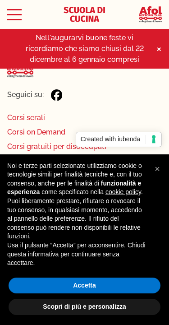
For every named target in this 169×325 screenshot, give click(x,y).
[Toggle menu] (14, 14)
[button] (157, 169)
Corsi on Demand (36, 132)
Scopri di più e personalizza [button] (84, 306)
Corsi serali (26, 117)
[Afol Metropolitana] (150, 14)
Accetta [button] (84, 285)
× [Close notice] (159, 48)
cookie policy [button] (123, 191)
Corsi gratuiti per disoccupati (56, 146)
